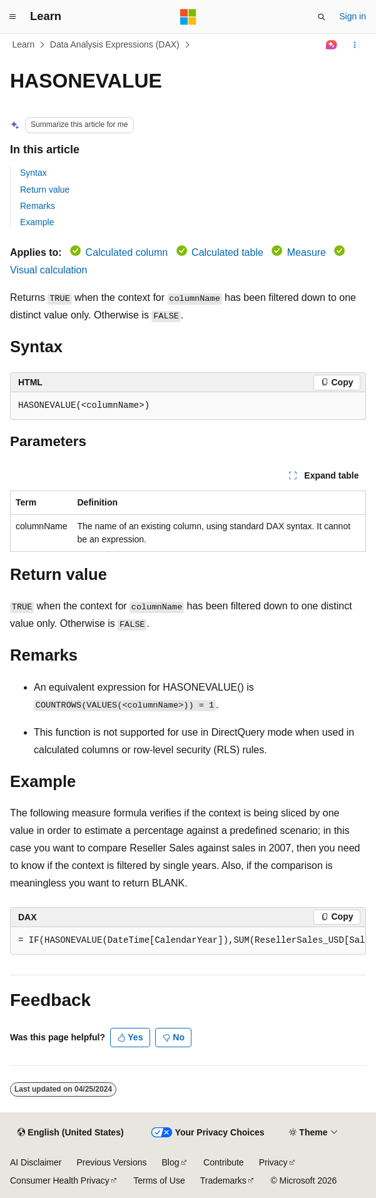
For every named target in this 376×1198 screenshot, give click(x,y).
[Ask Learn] (332, 45)
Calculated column (127, 252)
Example (37, 222)
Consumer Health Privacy (59, 1180)
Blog (171, 1162)
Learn (24, 44)
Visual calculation (48, 270)
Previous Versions (111, 1162)
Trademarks (223, 1180)
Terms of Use (159, 1180)
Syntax (33, 173)
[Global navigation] (12, 17)
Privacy (273, 1162)
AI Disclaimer (35, 1162)
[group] (188, 941)
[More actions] (355, 45)
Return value (44, 190)
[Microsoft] (188, 17)
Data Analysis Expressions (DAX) (115, 44)
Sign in (352, 16)
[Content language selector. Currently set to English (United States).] (70, 1133)
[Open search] (321, 17)
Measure (306, 252)
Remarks (37, 206)
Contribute (223, 1162)
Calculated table (227, 252)
